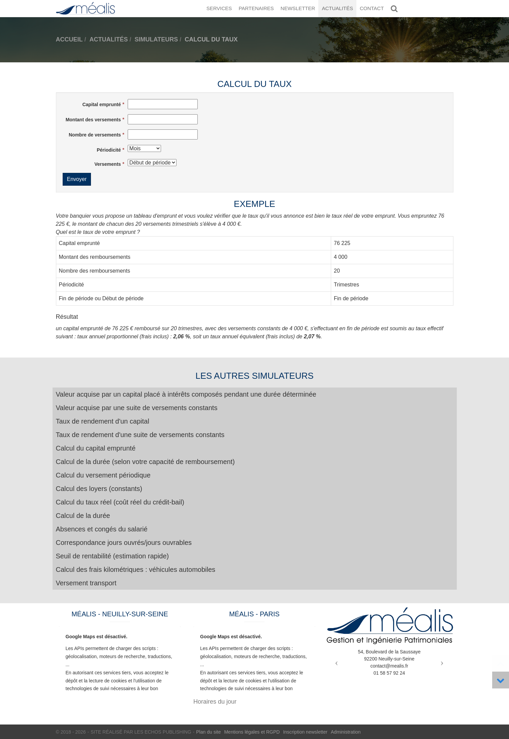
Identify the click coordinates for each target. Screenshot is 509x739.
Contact (372, 8)
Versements (107, 164)
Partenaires (256, 8)
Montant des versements (93, 119)
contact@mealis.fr (389, 666)
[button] (335, 660)
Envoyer (77, 179)
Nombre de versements (95, 134)
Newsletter (298, 8)
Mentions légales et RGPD (252, 732)
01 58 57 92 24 (389, 673)
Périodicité (109, 150)
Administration (346, 732)
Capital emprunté (101, 104)
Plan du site (208, 732)
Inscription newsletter (305, 732)
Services (219, 8)
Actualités (337, 8)
